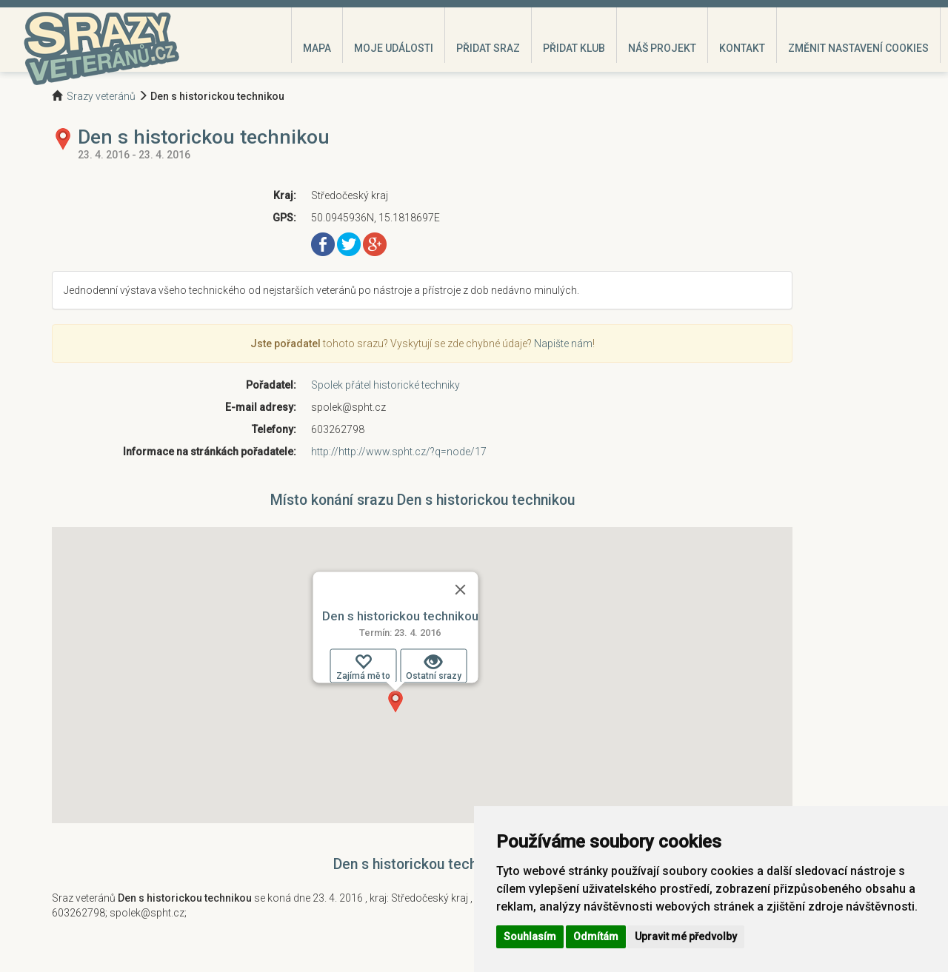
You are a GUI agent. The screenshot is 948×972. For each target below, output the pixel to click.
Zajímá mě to (363, 667)
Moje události (393, 48)
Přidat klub (574, 48)
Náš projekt (662, 48)
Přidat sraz (488, 48)
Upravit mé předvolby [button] (686, 936)
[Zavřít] (460, 589)
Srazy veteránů (101, 96)
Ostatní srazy (433, 667)
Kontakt (742, 48)
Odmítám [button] (595, 936)
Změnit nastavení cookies (858, 48)
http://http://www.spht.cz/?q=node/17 (399, 451)
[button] (395, 702)
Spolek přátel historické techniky (385, 385)
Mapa (317, 48)
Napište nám (563, 343)
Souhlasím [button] (530, 936)
